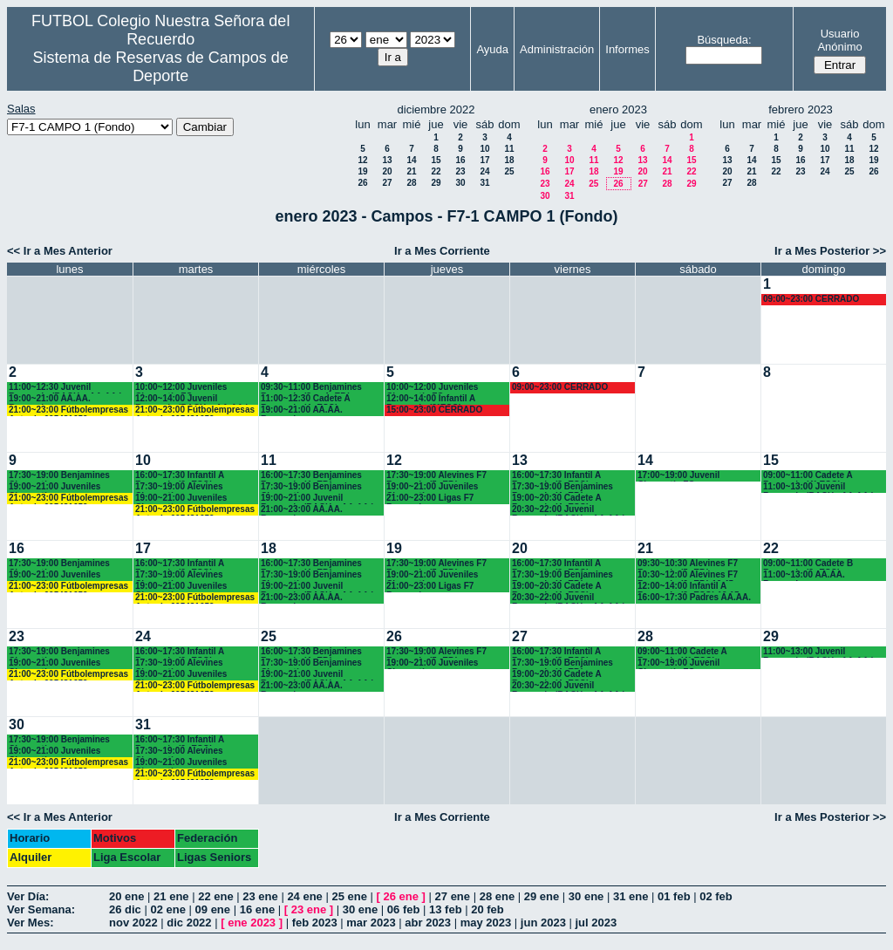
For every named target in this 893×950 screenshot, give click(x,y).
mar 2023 (370, 922)
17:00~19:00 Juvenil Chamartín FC (678, 476)
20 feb (487, 909)
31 (484, 183)
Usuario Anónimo (839, 40)
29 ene (541, 896)
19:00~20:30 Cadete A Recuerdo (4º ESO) (556, 498)
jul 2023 (596, 922)
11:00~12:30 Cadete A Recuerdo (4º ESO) (305, 399)
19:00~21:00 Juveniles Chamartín (54, 487)
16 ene (257, 909)
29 (435, 183)
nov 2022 (133, 922)
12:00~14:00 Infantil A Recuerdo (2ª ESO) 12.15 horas (688, 586)
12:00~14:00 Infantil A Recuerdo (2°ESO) (430, 399)
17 (484, 160)
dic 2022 (189, 922)
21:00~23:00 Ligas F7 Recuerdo (430, 498)
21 (411, 171)
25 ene (348, 896)
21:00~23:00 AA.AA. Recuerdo (302, 510)
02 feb (716, 896)
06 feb (403, 909)
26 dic (125, 909)
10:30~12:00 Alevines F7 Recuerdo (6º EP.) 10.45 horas (687, 575)
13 (387, 160)
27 (387, 183)
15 (435, 160)
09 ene (212, 909)
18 (509, 160)
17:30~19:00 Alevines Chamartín (179, 487)
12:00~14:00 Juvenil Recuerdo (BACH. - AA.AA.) (192, 399)
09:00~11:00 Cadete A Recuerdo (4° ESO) (807, 476)
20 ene (126, 896)
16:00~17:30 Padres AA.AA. (694, 597)
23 (460, 171)
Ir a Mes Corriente (442, 250)
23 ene (259, 896)
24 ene (304, 896)
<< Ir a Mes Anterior (59, 250)
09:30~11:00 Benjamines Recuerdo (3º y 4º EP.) (311, 387)
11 (509, 149)
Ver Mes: (30, 922)
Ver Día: (28, 896)
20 (387, 171)
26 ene (401, 896)
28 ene (497, 896)
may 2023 (486, 922)
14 (411, 160)
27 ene (452, 896)
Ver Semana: (41, 909)
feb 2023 (314, 922)
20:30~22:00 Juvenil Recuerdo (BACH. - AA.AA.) (568, 510)
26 (362, 183)
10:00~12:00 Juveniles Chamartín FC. (181, 387)
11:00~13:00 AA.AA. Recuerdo (804, 575)
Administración (557, 49)
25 (509, 171)
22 (435, 171)
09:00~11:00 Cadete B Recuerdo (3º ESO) (808, 564)
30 (460, 183)
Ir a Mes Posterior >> (830, 250)
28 (411, 183)
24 (484, 171)
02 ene (167, 909)
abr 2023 (428, 922)
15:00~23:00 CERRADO (434, 409)
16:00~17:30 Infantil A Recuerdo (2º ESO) (556, 476)
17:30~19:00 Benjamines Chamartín (59, 476)
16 (460, 160)
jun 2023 (543, 922)
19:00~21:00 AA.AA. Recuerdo (50, 399)
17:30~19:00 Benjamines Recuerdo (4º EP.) (562, 487)
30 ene (586, 896)
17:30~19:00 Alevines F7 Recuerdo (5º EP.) (436, 476)
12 (362, 160)
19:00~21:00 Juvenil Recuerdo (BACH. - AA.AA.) (317, 498)
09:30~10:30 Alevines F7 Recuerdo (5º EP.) (687, 564)
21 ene (170, 896)
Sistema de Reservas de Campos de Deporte (161, 67)
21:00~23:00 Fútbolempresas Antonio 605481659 (68, 410)
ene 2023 (252, 922)
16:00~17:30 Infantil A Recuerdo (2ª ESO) (179, 476)
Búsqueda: (724, 39)
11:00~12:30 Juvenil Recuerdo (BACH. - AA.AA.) (65, 387)
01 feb (674, 896)
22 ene (215, 896)
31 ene (630, 896)
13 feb (445, 909)
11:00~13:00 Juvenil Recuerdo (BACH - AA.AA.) (818, 487)
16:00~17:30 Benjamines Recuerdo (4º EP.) (311, 476)
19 (362, 171)
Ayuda (492, 49)
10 (484, 149)
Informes (627, 49)
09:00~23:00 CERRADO (811, 299)
